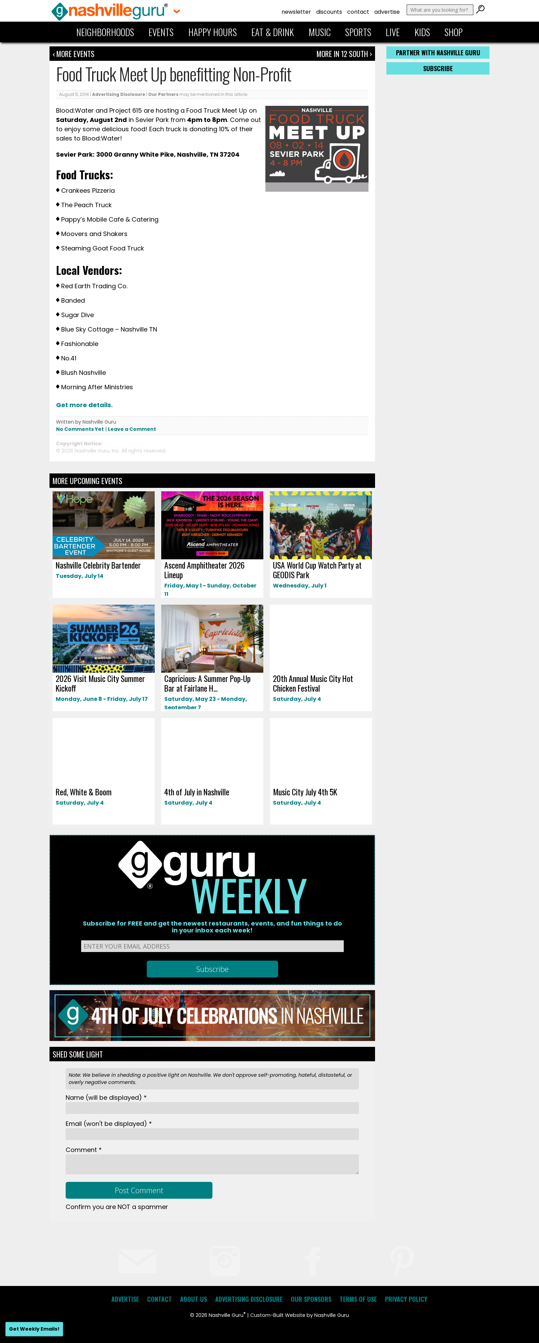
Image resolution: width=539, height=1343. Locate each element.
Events (161, 32)
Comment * (84, 1149)
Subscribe (438, 68)
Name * (106, 1097)
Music (320, 32)
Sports (358, 32)
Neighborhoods (105, 32)
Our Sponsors (311, 1299)
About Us (193, 1299)
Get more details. (85, 405)
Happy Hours (212, 32)
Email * (109, 1123)
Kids (422, 32)
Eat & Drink (272, 32)
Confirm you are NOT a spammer (117, 1206)
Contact (358, 12)
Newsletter (296, 12)
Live (393, 32)
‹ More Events (74, 53)
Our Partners (163, 94)
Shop (453, 32)
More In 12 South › (344, 53)
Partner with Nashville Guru (438, 52)
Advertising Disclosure (118, 94)
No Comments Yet (80, 429)
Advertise (387, 12)
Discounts (329, 12)
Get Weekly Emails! (34, 1328)
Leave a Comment (132, 429)
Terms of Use (358, 1299)
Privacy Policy (406, 1299)
